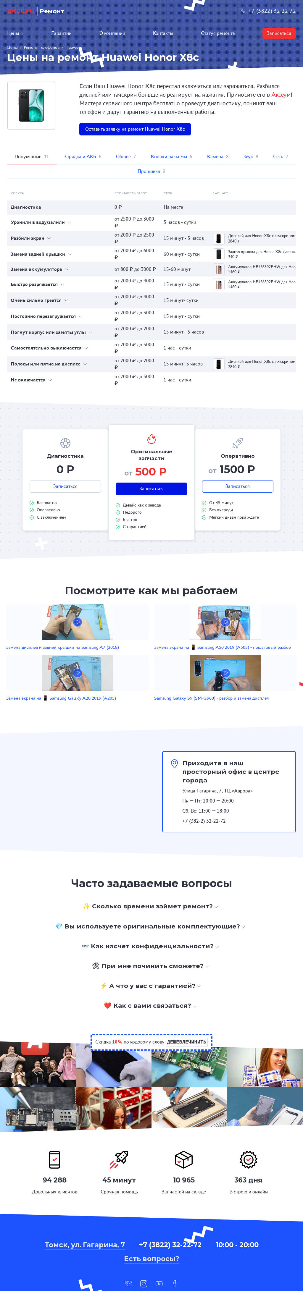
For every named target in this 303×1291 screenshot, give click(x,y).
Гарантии (61, 33)
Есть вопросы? (151, 1224)
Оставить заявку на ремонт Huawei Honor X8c (135, 129)
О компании (112, 33)
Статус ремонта (218, 33)
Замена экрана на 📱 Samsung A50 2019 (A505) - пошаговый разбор (111, 657)
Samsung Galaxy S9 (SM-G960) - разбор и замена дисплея (261, 654)
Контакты (163, 33)
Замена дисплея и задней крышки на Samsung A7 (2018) (37, 654)
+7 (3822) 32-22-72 (268, 11)
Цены (15, 33)
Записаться (279, 33)
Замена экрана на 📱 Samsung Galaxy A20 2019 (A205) (185, 654)
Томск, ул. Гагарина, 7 (85, 1210)
